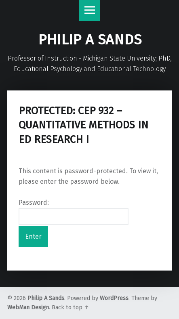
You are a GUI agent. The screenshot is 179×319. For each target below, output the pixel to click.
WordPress (114, 298)
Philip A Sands (45, 298)
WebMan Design (28, 307)
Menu (89, 10)
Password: (73, 212)
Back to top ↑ (70, 307)
